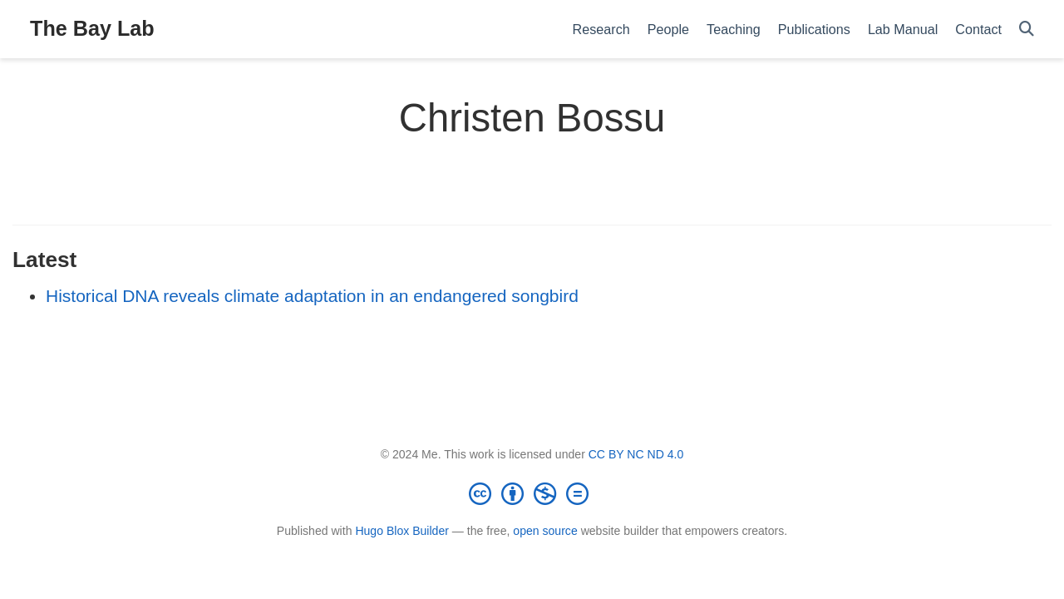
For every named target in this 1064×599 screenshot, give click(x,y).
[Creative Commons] (532, 493)
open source (545, 530)
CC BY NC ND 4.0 (636, 454)
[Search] (1026, 29)
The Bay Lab (92, 28)
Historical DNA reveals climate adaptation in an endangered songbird (312, 295)
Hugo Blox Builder (402, 530)
